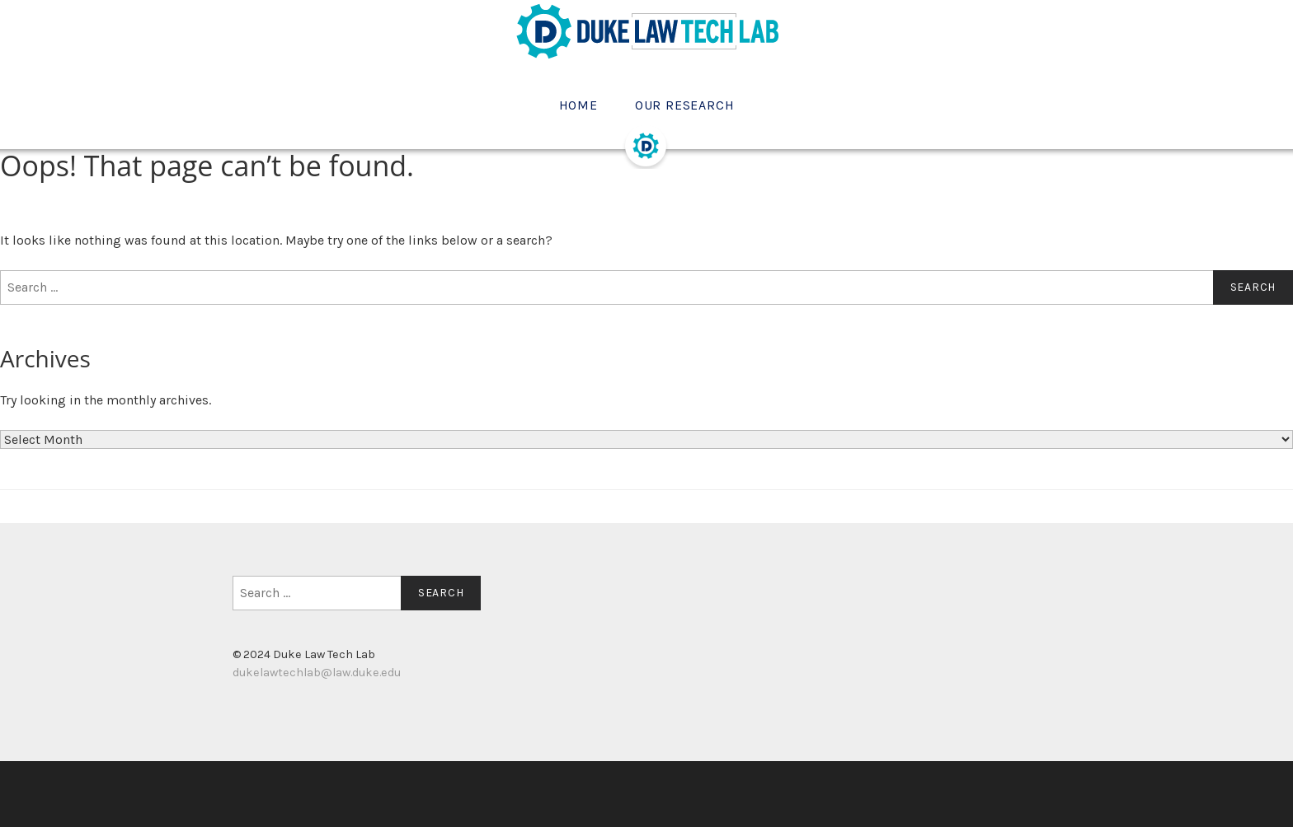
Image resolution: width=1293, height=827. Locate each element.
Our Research (685, 105)
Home (578, 105)
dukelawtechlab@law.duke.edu (317, 673)
